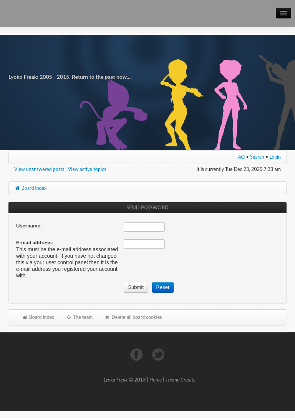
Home (155, 380)
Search (257, 157)
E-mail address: (34, 242)
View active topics (87, 169)
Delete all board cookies (133, 317)
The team (79, 317)
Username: (29, 226)
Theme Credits (181, 380)
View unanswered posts (39, 169)
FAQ (240, 157)
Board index (30, 188)
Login (275, 157)
